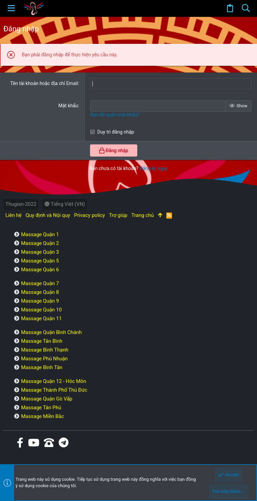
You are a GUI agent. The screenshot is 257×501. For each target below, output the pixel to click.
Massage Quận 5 (40, 261)
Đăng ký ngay (154, 168)
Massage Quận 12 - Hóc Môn (53, 381)
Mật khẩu (68, 105)
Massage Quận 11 (41, 318)
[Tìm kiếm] (246, 8)
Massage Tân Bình (41, 341)
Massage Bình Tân (41, 367)
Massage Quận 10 (41, 310)
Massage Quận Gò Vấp (46, 399)
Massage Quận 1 (40, 234)
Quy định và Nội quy (48, 215)
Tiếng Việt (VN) (65, 204)
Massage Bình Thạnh (44, 350)
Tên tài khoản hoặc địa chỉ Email (44, 83)
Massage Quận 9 (40, 301)
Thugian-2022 (20, 204)
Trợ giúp (118, 215)
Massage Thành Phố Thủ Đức (54, 390)
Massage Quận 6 (40, 270)
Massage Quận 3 (40, 252)
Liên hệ (13, 215)
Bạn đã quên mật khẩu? (114, 114)
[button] (11, 8)
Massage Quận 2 (40, 243)
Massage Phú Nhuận (44, 359)
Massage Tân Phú (41, 408)
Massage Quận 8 (40, 292)
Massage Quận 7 (40, 283)
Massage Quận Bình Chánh (51, 332)
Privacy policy (89, 215)
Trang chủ (143, 215)
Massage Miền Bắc (42, 416)
